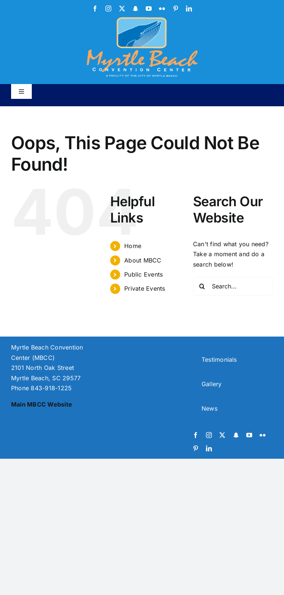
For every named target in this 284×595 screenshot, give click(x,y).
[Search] (202, 286)
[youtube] (149, 8)
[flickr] (162, 8)
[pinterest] (176, 8)
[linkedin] (189, 8)
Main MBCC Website (41, 404)
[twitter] (122, 8)
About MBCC (142, 260)
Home (132, 246)
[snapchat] (135, 8)
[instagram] (108, 8)
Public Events (143, 274)
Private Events (144, 288)
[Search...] (233, 286)
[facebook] (95, 8)
